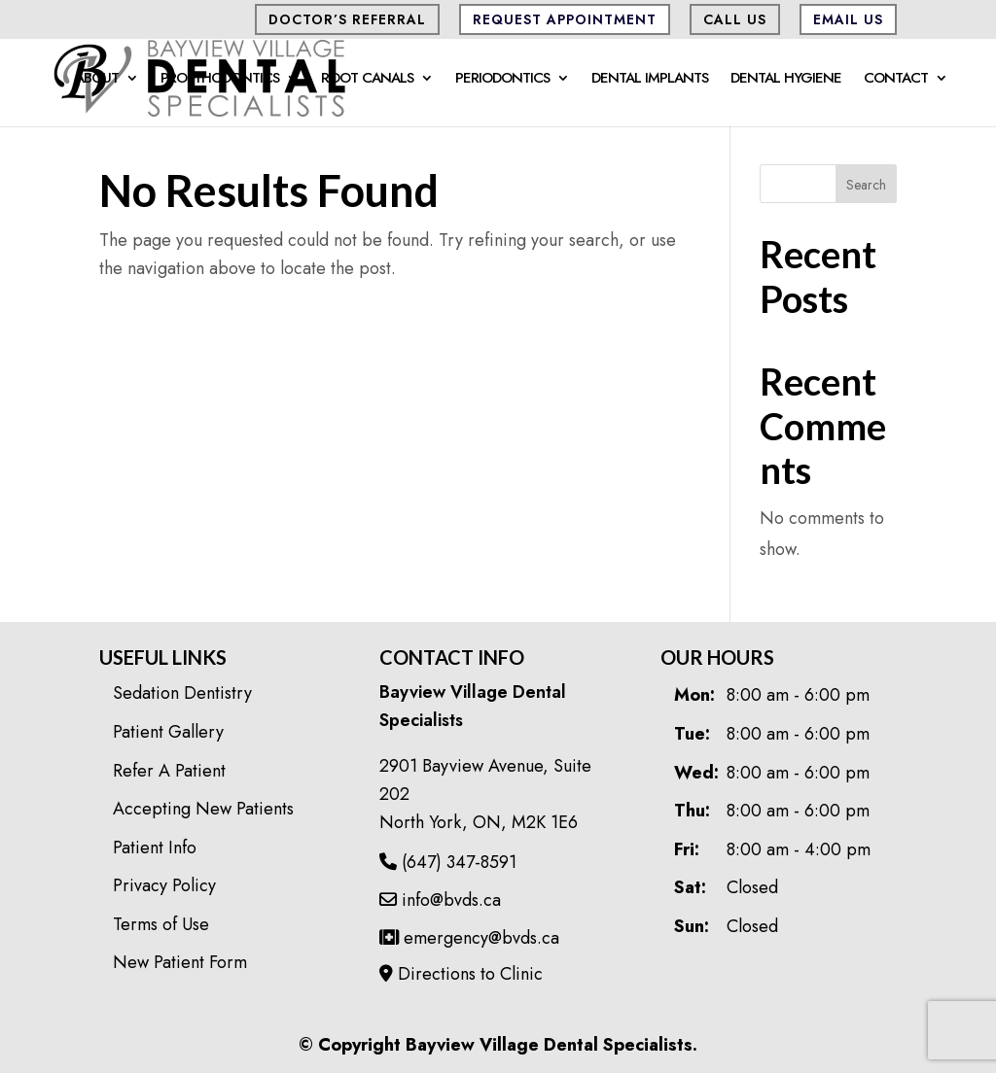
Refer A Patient (169, 770)
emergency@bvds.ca (469, 938)
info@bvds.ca (440, 900)
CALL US (734, 19)
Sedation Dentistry (182, 693)
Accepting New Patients (203, 808)
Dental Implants (649, 79)
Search (866, 184)
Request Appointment (565, 19)
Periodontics (502, 79)
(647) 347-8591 (447, 862)
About (97, 79)
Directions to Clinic (461, 973)
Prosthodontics (219, 79)
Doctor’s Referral (347, 19)
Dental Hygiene (785, 79)
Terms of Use (161, 924)
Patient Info (154, 847)
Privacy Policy (164, 885)
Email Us (848, 19)
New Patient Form (180, 962)
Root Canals (367, 79)
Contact (896, 79)
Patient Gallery (168, 731)
